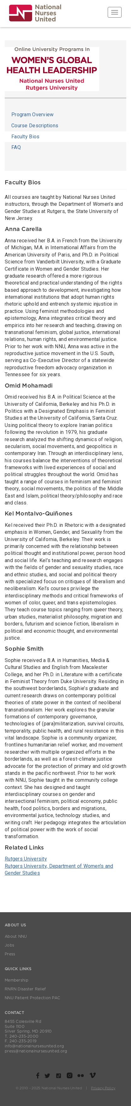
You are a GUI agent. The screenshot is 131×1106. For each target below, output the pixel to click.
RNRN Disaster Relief (25, 989)
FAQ (16, 147)
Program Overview (32, 115)
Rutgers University (26, 859)
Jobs (9, 945)
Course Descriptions (34, 126)
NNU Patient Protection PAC (32, 998)
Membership (16, 980)
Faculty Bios (25, 137)
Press (10, 954)
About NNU (16, 936)
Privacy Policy (103, 1088)
